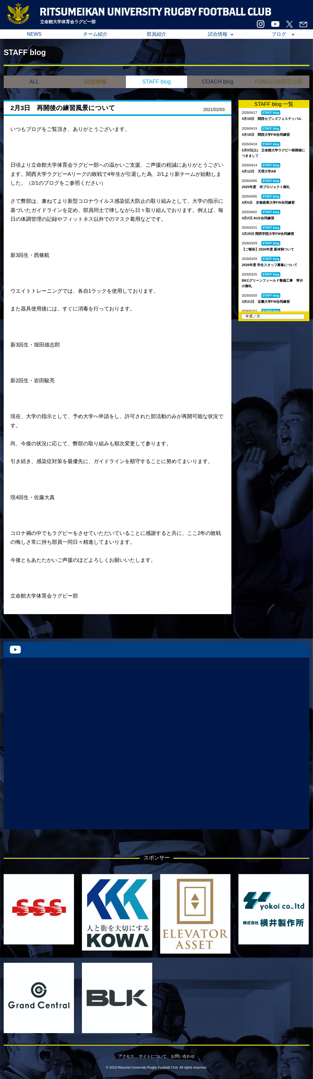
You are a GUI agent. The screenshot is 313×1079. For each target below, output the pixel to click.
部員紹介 (156, 34)
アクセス (126, 1056)
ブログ (278, 34)
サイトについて (153, 1056)
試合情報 (217, 34)
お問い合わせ (183, 1056)
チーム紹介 (95, 34)
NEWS (34, 34)
